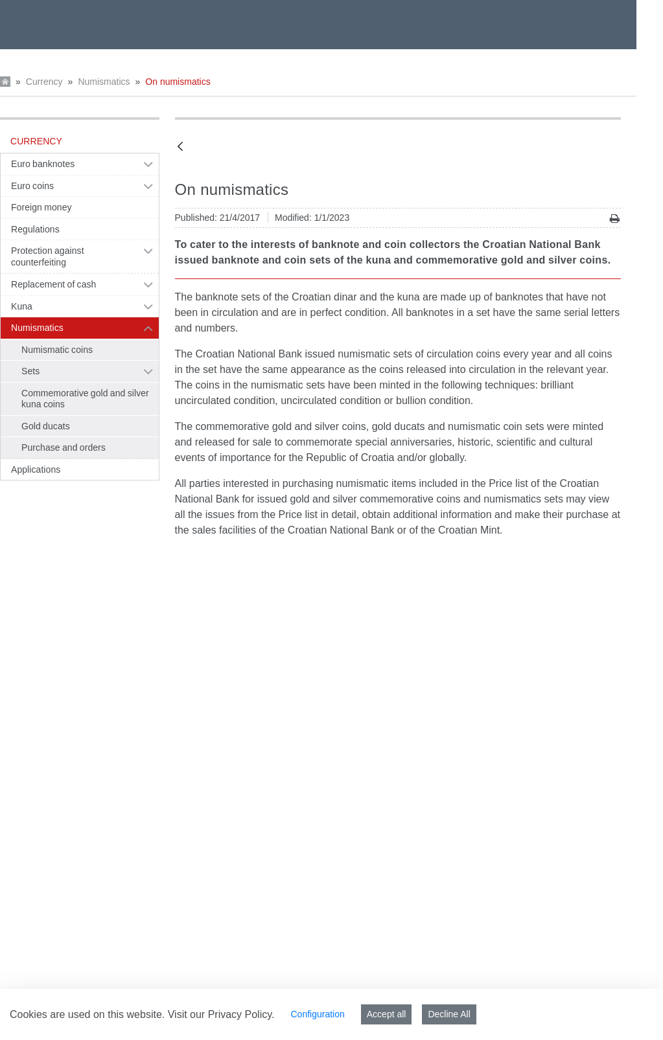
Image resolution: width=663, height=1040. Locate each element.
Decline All (449, 1014)
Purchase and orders (63, 447)
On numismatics (177, 81)
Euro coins (32, 186)
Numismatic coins (57, 350)
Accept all (386, 1014)
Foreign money (41, 207)
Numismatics (104, 81)
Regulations (35, 229)
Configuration (317, 1014)
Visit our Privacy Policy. (221, 1014)
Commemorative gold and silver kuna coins (85, 399)
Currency (44, 81)
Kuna (21, 306)
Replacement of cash (53, 284)
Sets (30, 371)
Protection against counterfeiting (47, 256)
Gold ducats (45, 426)
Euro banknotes (43, 164)
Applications (35, 469)
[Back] (180, 147)
